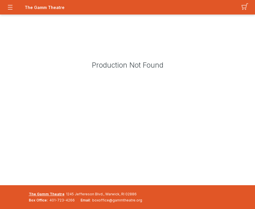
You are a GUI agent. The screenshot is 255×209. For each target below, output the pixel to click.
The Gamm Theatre (45, 7)
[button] (245, 7)
